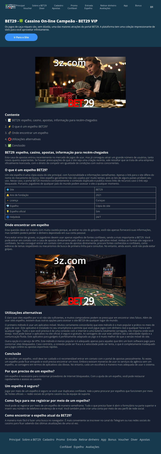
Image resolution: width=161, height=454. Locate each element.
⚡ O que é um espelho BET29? (28, 126)
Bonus (138, 5)
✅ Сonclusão (16, 145)
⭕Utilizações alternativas (24, 139)
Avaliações (105, 8)
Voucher (27, 8)
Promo (74, 5)
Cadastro (58, 5)
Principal (20, 5)
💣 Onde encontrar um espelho (28, 133)
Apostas (56, 8)
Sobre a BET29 (39, 5)
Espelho (88, 8)
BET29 (16, 120)
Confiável (72, 8)
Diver (42, 8)
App (126, 5)
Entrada (89, 5)
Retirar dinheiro (108, 5)
